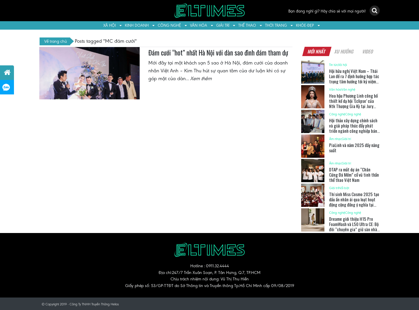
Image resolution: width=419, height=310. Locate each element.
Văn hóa (198, 25)
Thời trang (276, 25)
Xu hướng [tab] (343, 51)
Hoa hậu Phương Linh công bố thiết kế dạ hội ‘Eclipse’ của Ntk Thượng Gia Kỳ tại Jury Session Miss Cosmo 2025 (353, 103)
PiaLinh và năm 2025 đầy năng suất (354, 147)
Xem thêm (201, 78)
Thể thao (247, 25)
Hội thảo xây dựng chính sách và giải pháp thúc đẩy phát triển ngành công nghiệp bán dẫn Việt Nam (353, 128)
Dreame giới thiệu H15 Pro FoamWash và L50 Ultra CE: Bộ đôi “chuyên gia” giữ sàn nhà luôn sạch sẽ (354, 227)
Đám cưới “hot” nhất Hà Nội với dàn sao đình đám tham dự (218, 53)
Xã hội (109, 25)
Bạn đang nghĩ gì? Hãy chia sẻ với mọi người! (327, 11)
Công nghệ (169, 25)
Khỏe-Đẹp (305, 25)
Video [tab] (367, 51)
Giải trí (222, 25)
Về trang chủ (55, 41)
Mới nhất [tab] (316, 51)
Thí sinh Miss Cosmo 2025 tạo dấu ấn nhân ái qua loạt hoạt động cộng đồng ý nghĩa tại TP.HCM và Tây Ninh (354, 202)
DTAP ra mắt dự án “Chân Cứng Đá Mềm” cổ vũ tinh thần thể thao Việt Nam (354, 174)
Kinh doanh (137, 25)
